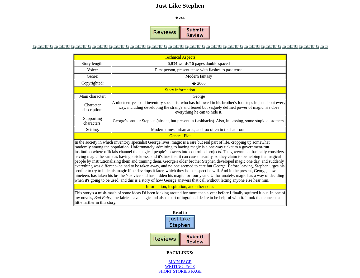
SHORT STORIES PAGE (180, 271)
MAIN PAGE (180, 262)
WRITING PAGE (180, 266)
